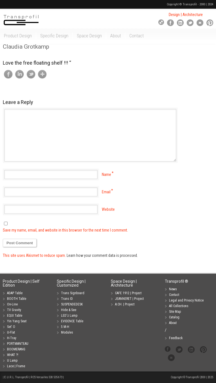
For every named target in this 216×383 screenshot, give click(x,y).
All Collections (178, 306)
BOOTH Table (16, 299)
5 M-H (65, 327)
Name (106, 174)
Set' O (11, 327)
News (173, 289)
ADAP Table (14, 293)
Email (106, 192)
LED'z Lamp (69, 316)
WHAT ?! (12, 355)
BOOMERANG (16, 349)
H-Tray (11, 338)
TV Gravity (14, 310)
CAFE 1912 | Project (128, 293)
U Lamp (12, 360)
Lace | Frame (16, 366)
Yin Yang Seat (16, 321)
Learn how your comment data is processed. (102, 255)
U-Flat (11, 332)
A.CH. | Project (124, 304)
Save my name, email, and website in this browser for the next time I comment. (65, 230)
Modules (67, 332)
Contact (174, 295)
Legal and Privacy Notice (186, 300)
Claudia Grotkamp (26, 46)
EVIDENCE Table (72, 321)
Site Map (175, 312)
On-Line (12, 304)
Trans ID (67, 299)
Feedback (176, 338)
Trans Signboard (72, 293)
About (173, 323)
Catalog (174, 317)
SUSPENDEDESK (72, 304)
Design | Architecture (186, 14)
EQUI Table (14, 316)
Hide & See (68, 310)
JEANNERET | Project (129, 299)
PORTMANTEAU (17, 344)
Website (108, 209)
